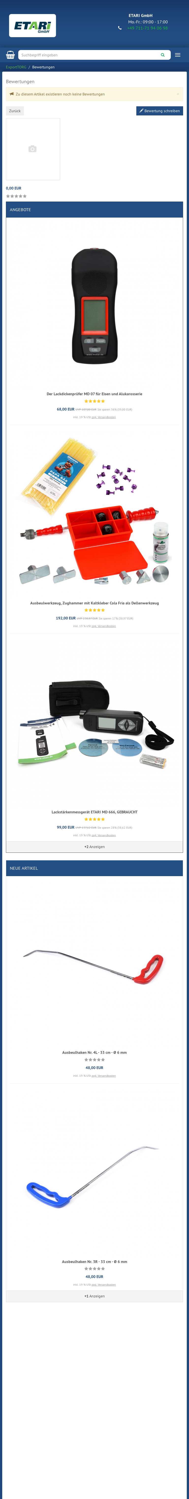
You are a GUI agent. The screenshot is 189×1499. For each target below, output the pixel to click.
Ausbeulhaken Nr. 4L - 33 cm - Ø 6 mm (94, 1052)
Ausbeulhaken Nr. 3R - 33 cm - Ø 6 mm (94, 1261)
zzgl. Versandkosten (104, 417)
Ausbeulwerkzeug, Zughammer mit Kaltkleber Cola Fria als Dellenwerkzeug (94, 603)
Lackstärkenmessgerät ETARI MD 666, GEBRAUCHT (95, 812)
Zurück (15, 110)
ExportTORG (16, 66)
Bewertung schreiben (160, 110)
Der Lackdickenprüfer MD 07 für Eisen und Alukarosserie (94, 393)
